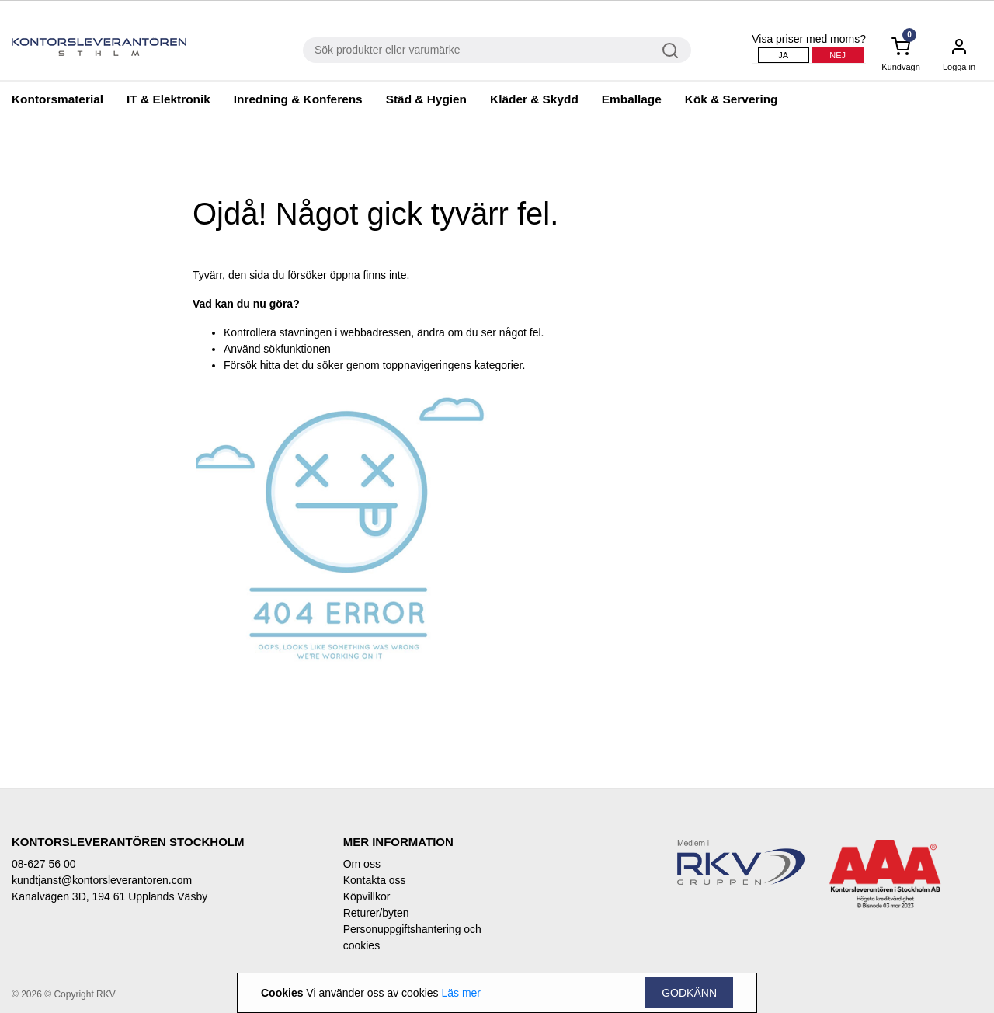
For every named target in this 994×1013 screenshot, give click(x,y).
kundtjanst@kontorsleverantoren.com (102, 880)
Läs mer (461, 993)
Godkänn (689, 993)
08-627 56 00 (44, 864)
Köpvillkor (367, 896)
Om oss (362, 864)
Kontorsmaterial (57, 99)
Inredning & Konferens (298, 99)
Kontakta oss (374, 880)
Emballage (632, 99)
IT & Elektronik (168, 99)
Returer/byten (376, 913)
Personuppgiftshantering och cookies (412, 937)
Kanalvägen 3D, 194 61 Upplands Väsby (109, 896)
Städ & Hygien (426, 99)
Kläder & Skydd (534, 99)
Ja (783, 55)
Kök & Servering (731, 99)
